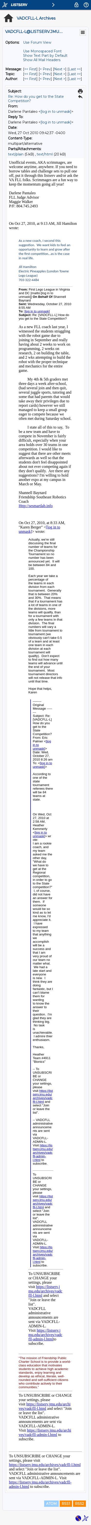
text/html (45, 154)
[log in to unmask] (56, 111)
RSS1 (66, 1503)
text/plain (16, 154)
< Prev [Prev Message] (45, 69)
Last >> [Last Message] (75, 69)
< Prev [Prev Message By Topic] (45, 74)
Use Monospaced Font (42, 51)
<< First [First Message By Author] (30, 79)
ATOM (51, 1503)
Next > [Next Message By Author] (59, 79)
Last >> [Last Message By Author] (75, 79)
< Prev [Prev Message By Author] (45, 79)
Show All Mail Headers (41, 60)
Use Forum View (37, 42)
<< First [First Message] (30, 69)
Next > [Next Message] (59, 69)
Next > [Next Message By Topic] (59, 74)
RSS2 (79, 1503)
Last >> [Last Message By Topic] (75, 74)
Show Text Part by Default (45, 55)
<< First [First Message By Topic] (30, 74)
